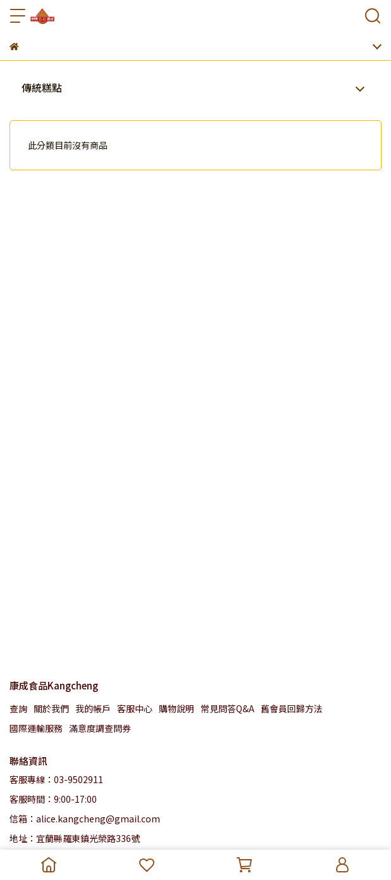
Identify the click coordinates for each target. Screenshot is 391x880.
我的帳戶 (93, 708)
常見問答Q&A (227, 708)
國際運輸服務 (36, 728)
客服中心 (134, 708)
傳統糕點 (42, 87)
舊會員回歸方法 (292, 708)
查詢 (18, 708)
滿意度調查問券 (100, 728)
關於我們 (51, 708)
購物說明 (176, 708)
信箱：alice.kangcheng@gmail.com (84, 818)
